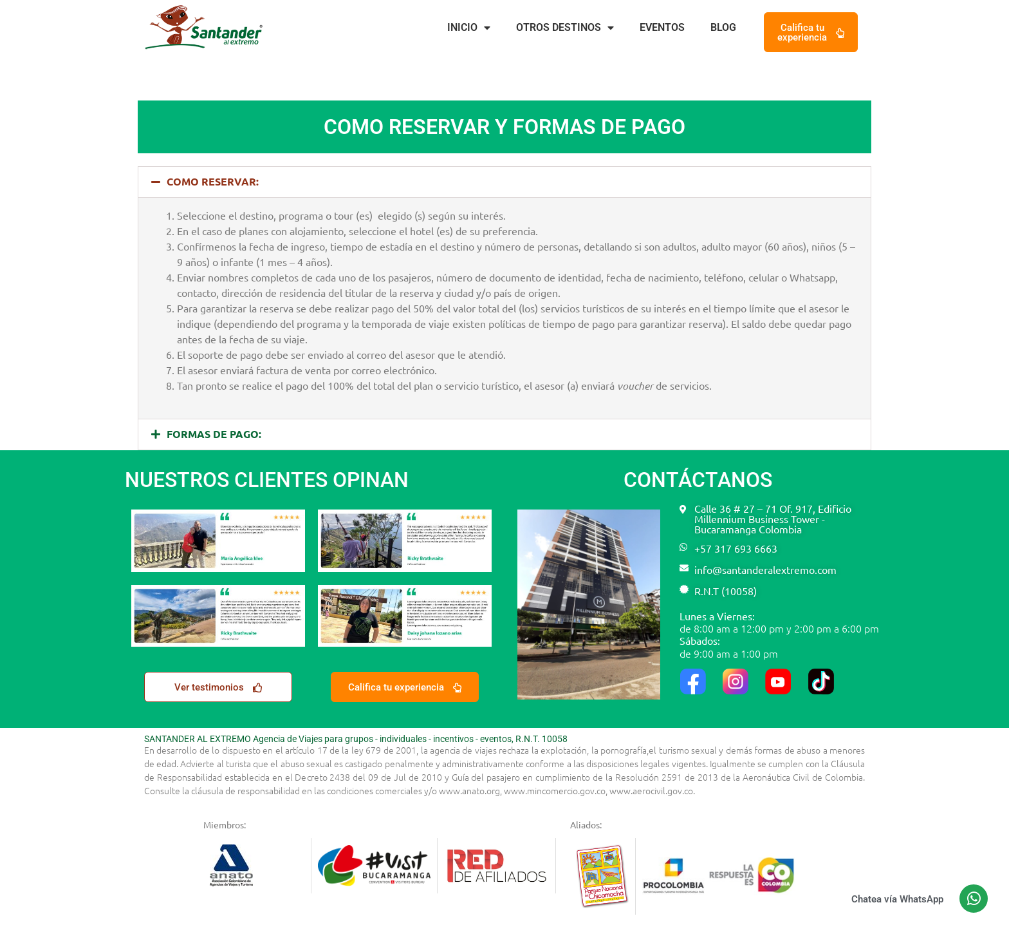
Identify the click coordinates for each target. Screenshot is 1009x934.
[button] (504, 182)
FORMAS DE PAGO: (214, 434)
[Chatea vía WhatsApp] (974, 898)
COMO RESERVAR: (213, 181)
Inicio (468, 27)
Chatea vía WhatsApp (897, 899)
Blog (723, 27)
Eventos (662, 27)
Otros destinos (565, 27)
